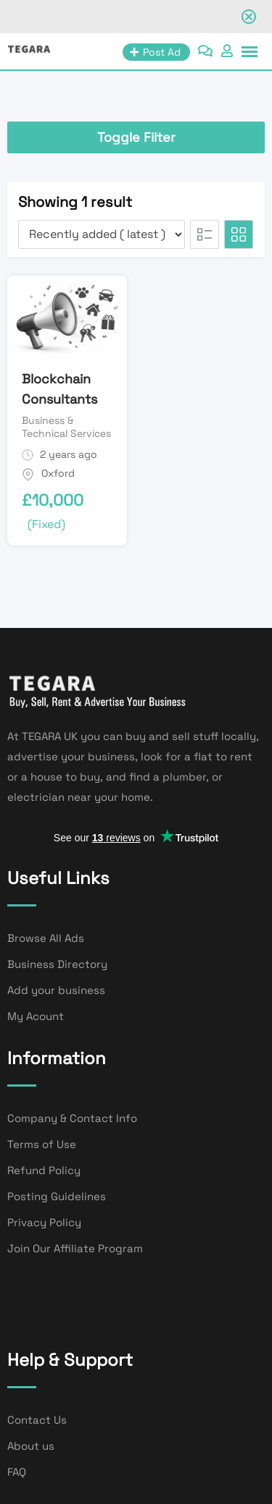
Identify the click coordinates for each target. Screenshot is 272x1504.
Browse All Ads (45, 938)
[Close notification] (248, 16)
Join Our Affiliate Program (75, 1248)
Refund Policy (44, 1170)
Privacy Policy (44, 1222)
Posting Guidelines (56, 1196)
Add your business (56, 990)
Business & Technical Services (66, 427)
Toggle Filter (136, 137)
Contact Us (37, 1420)
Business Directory (57, 964)
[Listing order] (101, 234)
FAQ (16, 1472)
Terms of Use (41, 1144)
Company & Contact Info (72, 1118)
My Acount (35, 1016)
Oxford (58, 473)
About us (30, 1446)
